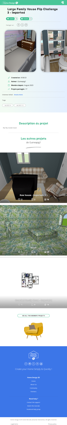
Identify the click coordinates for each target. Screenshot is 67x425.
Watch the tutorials (33, 406)
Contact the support (33, 402)
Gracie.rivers (18, 95)
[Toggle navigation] (62, 2)
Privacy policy (52, 424)
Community (33, 388)
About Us (33, 384)
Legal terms (14, 424)
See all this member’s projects (33, 316)
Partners (33, 391)
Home (33, 381)
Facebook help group (33, 409)
